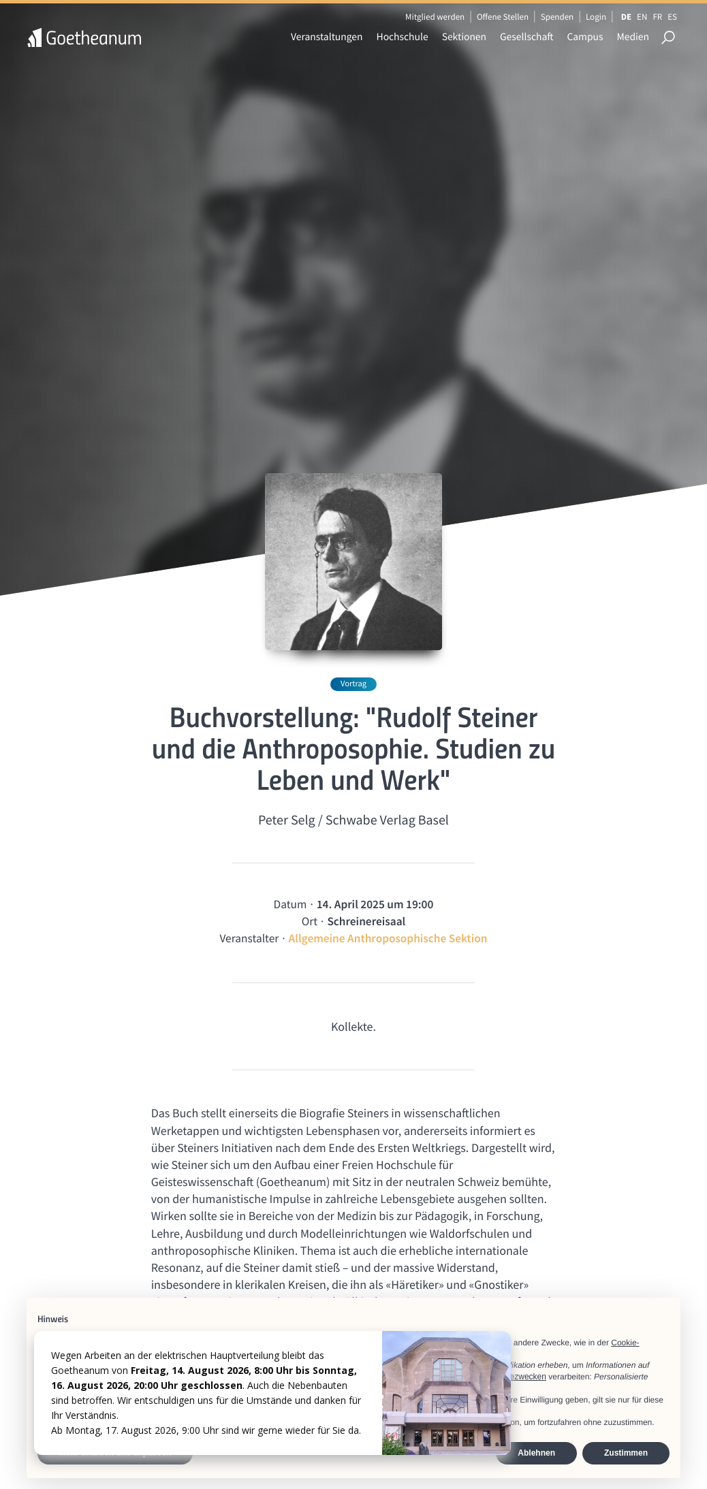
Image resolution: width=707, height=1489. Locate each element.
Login (596, 16)
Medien (632, 37)
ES (672, 16)
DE (626, 16)
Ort (309, 921)
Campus (585, 37)
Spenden (557, 16)
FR (657, 16)
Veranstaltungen (327, 37)
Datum (290, 904)
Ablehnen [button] (536, 1453)
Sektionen (464, 37)
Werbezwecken (518, 1376)
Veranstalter (249, 938)
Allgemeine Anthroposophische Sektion (388, 938)
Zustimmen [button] (626, 1453)
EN (642, 16)
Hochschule (402, 37)
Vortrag (353, 684)
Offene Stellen (503, 16)
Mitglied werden (435, 16)
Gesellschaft (526, 37)
